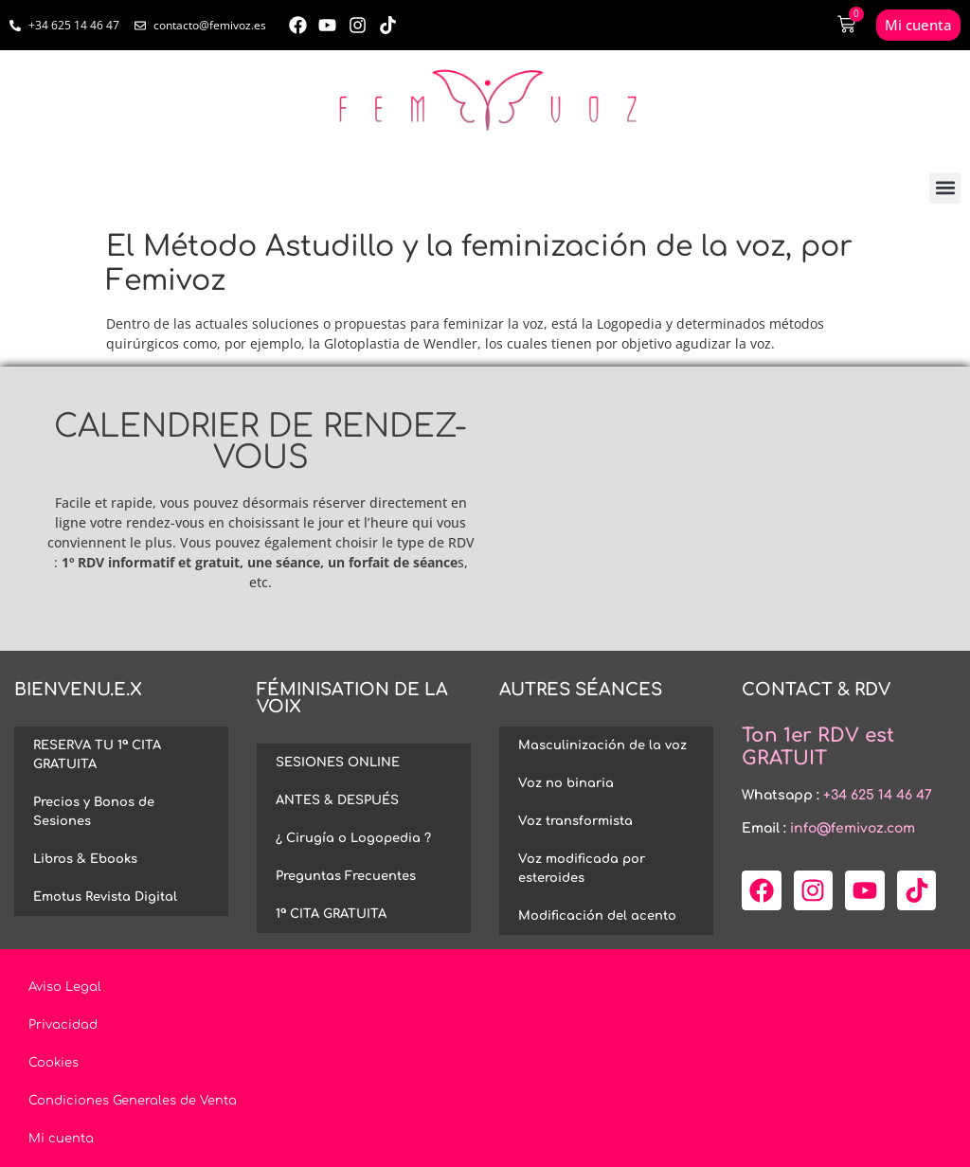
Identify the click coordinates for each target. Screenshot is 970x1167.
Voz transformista (575, 821)
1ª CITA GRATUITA (331, 914)
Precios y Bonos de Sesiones (93, 812)
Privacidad (63, 1025)
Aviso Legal (64, 987)
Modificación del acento (597, 916)
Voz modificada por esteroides (581, 869)
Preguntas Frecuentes (346, 876)
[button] (945, 188)
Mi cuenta (61, 1138)
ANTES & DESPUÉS (337, 800)
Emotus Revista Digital (105, 897)
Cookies (53, 1062)
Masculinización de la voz (602, 745)
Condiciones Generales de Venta (132, 1100)
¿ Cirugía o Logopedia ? (353, 838)
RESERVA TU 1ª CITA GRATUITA (97, 755)
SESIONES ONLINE (338, 762)
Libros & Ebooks (85, 859)
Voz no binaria (566, 783)
